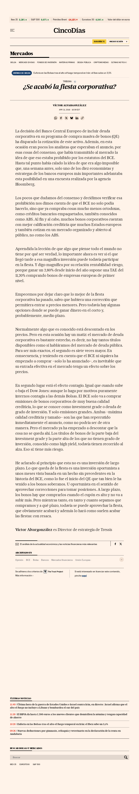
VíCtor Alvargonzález (69, 105)
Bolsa (13, 62)
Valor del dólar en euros (119, 20)
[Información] (75, 81)
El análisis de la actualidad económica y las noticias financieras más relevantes (58, 544)
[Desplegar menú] (12, 30)
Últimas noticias (119, 62)
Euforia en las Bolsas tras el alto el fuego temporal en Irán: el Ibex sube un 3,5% (72, 73)
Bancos (45, 560)
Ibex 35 (14, 20)
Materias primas (67, 62)
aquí (84, 575)
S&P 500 (35, 20)
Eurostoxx (25, 764)
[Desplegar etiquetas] (121, 559)
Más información (24, 575)
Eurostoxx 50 (88, 20)
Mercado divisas (27, 62)
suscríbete (99, 41)
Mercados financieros (62, 560)
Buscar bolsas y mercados (26, 748)
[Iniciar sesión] (118, 41)
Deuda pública (84, 62)
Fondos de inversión (47, 62)
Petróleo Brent (60, 20)
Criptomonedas (101, 62)
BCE (28, 560)
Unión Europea (82, 560)
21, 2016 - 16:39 (69, 110)
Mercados (21, 53)
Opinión (19, 560)
